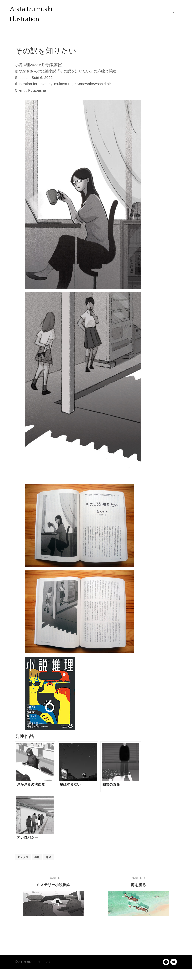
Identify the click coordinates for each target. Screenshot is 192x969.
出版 (37, 857)
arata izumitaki (38, 962)
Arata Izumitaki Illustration (31, 14)
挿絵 (49, 857)
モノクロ (23, 857)
